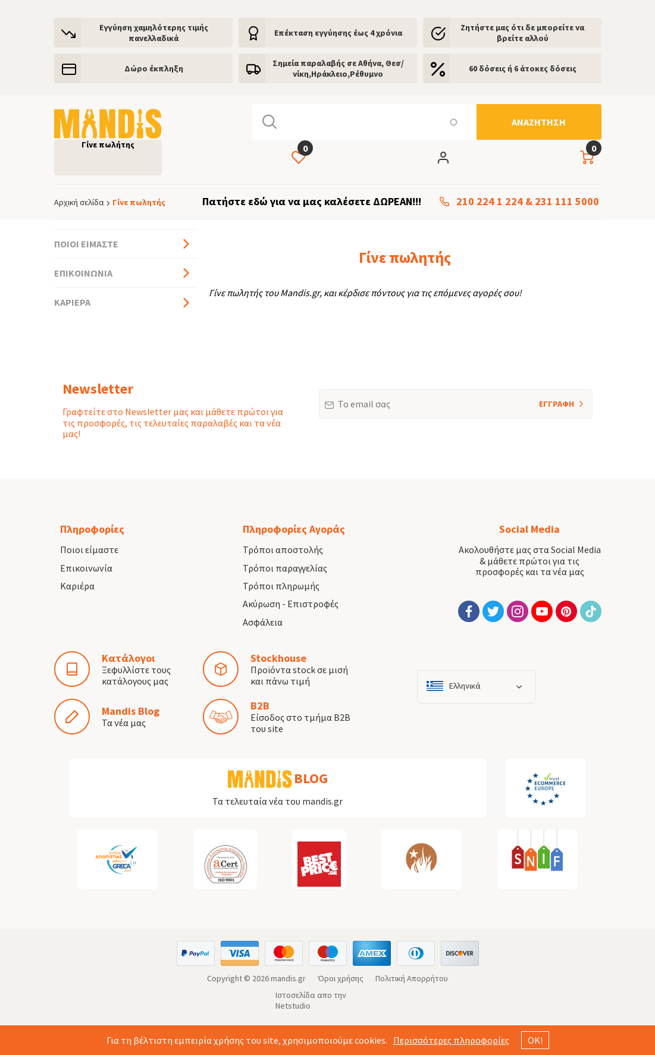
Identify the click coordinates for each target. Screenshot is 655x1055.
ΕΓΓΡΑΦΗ (541, 399)
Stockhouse (278, 658)
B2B (259, 705)
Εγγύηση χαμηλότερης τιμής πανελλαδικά (153, 32)
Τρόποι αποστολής (283, 549)
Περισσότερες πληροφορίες (451, 1040)
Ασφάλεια (263, 622)
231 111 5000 (567, 202)
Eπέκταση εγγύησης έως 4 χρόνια (338, 32)
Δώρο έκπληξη (153, 68)
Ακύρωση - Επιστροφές (291, 604)
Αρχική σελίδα (79, 202)
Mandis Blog (130, 711)
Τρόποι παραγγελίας (285, 568)
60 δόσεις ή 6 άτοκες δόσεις (522, 68)
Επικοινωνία (83, 273)
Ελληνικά (465, 686)
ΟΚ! (535, 1040)
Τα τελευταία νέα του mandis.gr (277, 801)
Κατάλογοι (128, 658)
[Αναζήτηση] (539, 122)
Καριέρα (72, 302)
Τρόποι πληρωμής (281, 586)
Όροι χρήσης (340, 978)
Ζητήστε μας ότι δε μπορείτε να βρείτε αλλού (522, 32)
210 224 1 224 (489, 202)
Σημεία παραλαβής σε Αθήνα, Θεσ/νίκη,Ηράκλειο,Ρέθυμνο (338, 68)
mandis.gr (288, 978)
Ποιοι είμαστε (86, 244)
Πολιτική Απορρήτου (411, 978)
